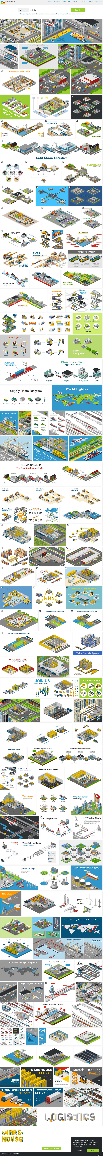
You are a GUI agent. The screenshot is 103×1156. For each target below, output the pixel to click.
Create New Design (51, 1148)
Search (77, 10)
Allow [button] (92, 1150)
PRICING (83, 1)
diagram (28, 14)
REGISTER (98, 1)
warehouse (80, 14)
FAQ (100, 1155)
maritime (47, 14)
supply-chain (72, 14)
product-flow (55, 14)
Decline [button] (80, 1150)
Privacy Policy (5, 1155)
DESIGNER (57, 1)
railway (61, 14)
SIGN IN (90, 1)
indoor (33, 14)
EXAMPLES (75, 1)
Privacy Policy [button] (78, 1146)
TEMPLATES (66, 1)
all (20, 14)
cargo (23, 14)
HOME (49, 1)
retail (66, 14)
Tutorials (95, 1155)
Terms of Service (14, 1155)
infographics (40, 14)
